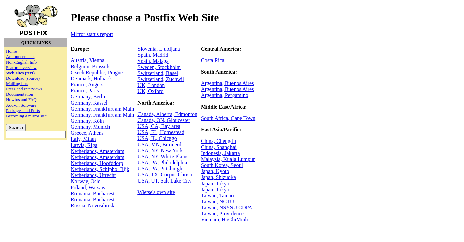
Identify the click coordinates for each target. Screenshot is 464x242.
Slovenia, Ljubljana (158, 49)
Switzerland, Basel (157, 73)
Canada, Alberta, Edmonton (167, 114)
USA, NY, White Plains (162, 156)
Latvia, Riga (84, 145)
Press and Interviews (24, 88)
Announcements (20, 56)
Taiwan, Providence (222, 213)
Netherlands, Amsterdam (97, 151)
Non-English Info (21, 62)
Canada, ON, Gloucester (163, 120)
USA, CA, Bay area (158, 126)
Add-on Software (21, 105)
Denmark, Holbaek (91, 78)
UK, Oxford (150, 91)
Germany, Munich (90, 127)
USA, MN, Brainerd (159, 144)
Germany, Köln (87, 121)
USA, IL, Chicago (157, 138)
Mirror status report (92, 34)
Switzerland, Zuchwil (160, 79)
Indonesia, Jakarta (220, 153)
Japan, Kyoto (215, 171)
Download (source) (23, 78)
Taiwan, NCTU (217, 201)
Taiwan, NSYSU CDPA (226, 207)
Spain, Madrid (152, 55)
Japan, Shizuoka (218, 177)
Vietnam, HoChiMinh (224, 220)
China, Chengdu (218, 141)
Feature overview (21, 67)
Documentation (19, 94)
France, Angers (87, 84)
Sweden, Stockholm (159, 67)
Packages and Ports (23, 110)
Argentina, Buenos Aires (227, 83)
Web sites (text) (20, 72)
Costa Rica (212, 60)
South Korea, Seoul (222, 165)
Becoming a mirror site (26, 115)
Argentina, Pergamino (224, 95)
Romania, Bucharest (93, 193)
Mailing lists (17, 83)
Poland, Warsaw (88, 187)
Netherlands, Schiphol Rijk (100, 169)
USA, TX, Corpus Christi (164, 174)
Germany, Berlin (88, 96)
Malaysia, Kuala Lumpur (228, 159)
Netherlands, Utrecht (93, 175)
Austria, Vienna (87, 60)
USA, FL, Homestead (160, 132)
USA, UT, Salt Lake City (164, 181)
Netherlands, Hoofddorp (97, 163)
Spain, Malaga (152, 61)
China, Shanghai (219, 147)
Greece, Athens (87, 133)
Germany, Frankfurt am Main (102, 109)
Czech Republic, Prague (97, 72)
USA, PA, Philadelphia (162, 162)
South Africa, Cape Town (228, 118)
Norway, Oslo (86, 181)
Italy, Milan (83, 139)
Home (11, 51)
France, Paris (85, 90)
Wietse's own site (156, 192)
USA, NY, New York (160, 150)
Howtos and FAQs (22, 99)
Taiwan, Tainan (217, 195)
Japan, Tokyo (215, 183)
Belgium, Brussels (90, 66)
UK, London (151, 85)
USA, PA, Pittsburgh (159, 168)
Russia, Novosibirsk (92, 205)
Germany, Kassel (89, 103)
